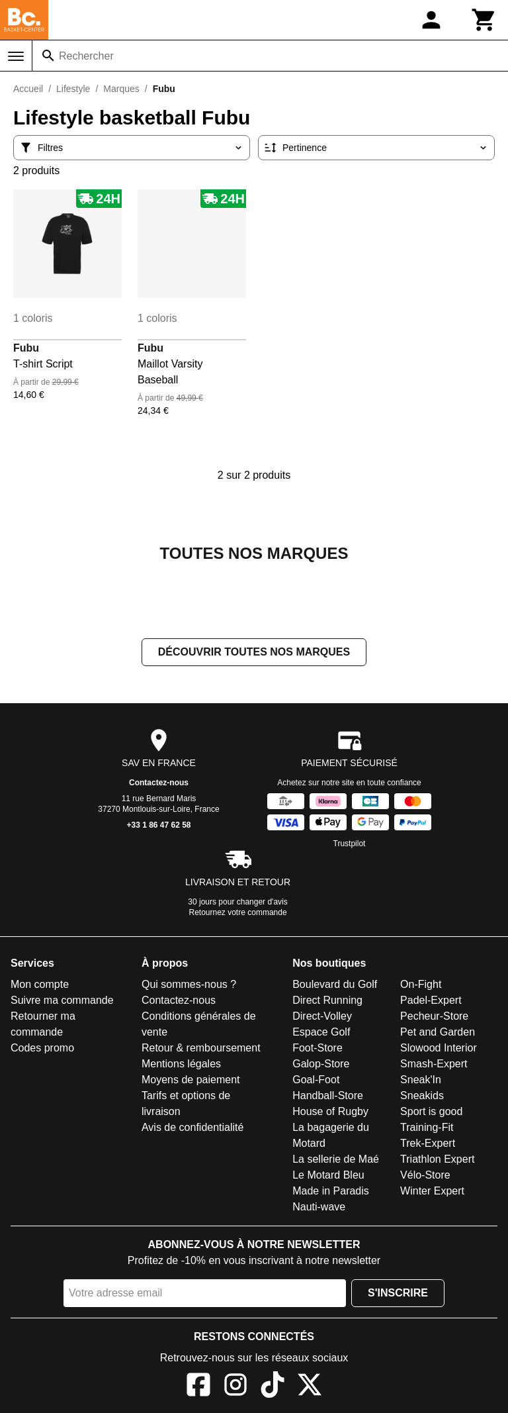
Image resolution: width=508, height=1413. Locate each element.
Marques (121, 88)
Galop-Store (320, 1063)
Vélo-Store (425, 1175)
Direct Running (327, 1000)
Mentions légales (181, 1063)
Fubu (26, 348)
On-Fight (420, 984)
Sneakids (422, 1095)
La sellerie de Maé (335, 1159)
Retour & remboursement (201, 1047)
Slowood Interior (438, 1047)
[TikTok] (272, 1386)
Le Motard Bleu (328, 1175)
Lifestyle (73, 88)
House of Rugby (330, 1111)
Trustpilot (349, 843)
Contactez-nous (159, 782)
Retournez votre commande (238, 912)
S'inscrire (398, 1292)
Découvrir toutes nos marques (254, 652)
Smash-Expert (433, 1063)
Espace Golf (321, 1032)
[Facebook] (198, 1386)
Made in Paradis (330, 1190)
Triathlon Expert (437, 1159)
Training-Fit (426, 1127)
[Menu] (16, 56)
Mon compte (40, 984)
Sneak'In (420, 1079)
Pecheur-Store (434, 1016)
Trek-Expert (427, 1143)
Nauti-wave (318, 1206)
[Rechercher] (48, 55)
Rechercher (86, 56)
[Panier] (484, 20)
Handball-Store (327, 1095)
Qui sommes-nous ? (189, 984)
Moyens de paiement (191, 1079)
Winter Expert (432, 1190)
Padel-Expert (431, 1000)
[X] (309, 1386)
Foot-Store (317, 1047)
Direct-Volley (322, 1016)
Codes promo (42, 1047)
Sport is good (431, 1111)
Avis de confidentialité (192, 1127)
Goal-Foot (315, 1079)
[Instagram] (235, 1386)
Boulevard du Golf (334, 984)
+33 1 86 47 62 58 (158, 825)
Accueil (28, 88)
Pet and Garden (437, 1032)
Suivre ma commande (62, 1000)
